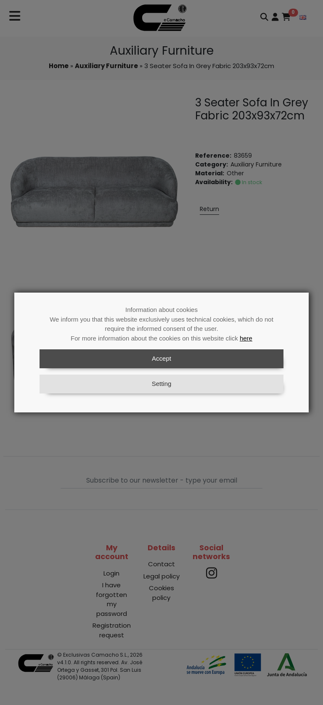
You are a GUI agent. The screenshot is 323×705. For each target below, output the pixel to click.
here (246, 338)
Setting (162, 383)
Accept (161, 358)
